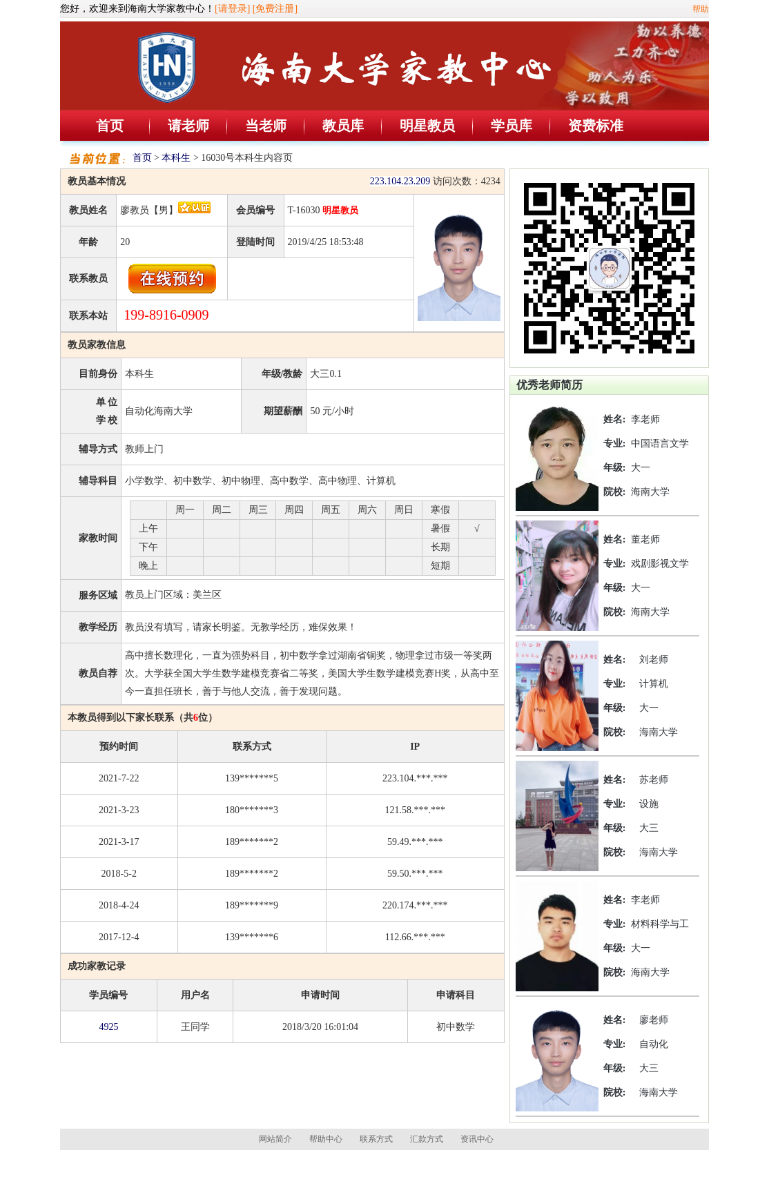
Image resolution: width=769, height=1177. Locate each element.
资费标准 (595, 125)
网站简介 (275, 1139)
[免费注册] (275, 8)
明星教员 (427, 125)
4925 (108, 1027)
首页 (110, 125)
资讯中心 (477, 1139)
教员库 (343, 125)
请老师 (188, 125)
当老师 (265, 125)
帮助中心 (325, 1139)
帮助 (700, 9)
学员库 (511, 125)
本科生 (176, 158)
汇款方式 (426, 1139)
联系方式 (376, 1139)
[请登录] (232, 8)
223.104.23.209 (400, 181)
